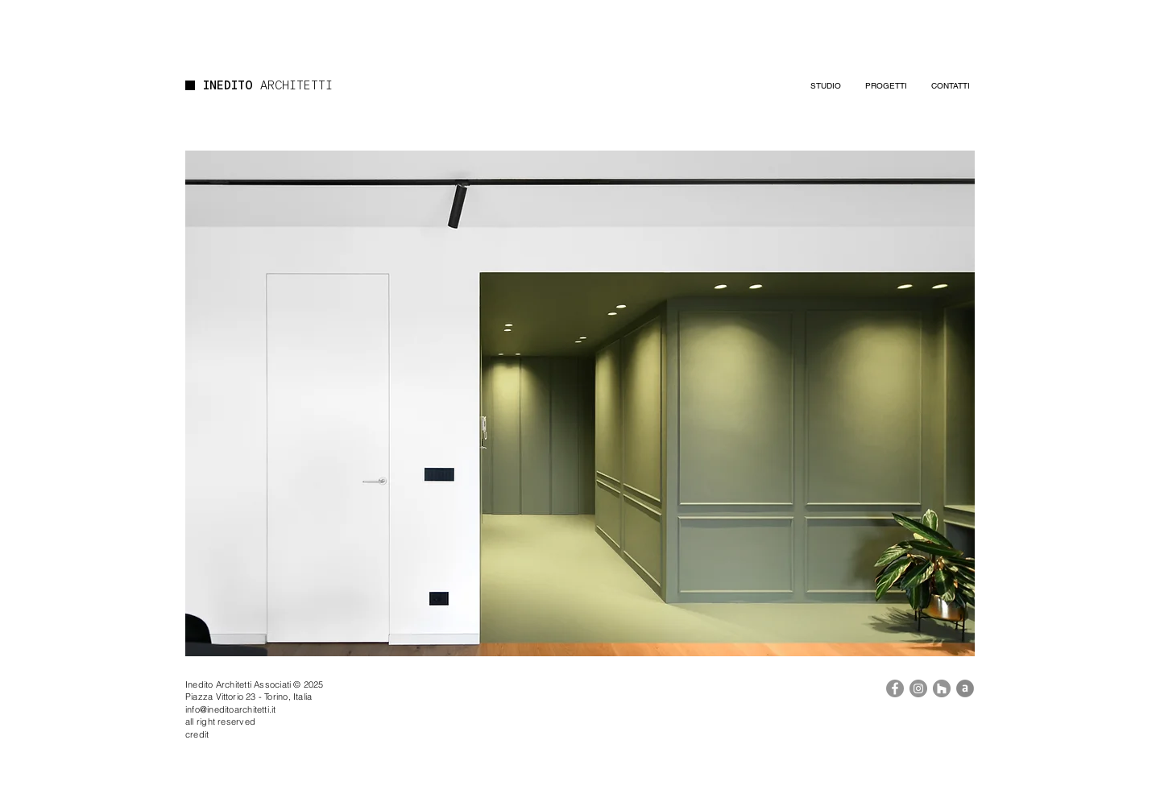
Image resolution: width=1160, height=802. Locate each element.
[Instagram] (918, 688)
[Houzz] (942, 688)
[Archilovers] (965, 688)
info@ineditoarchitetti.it (230, 709)
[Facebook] (895, 688)
